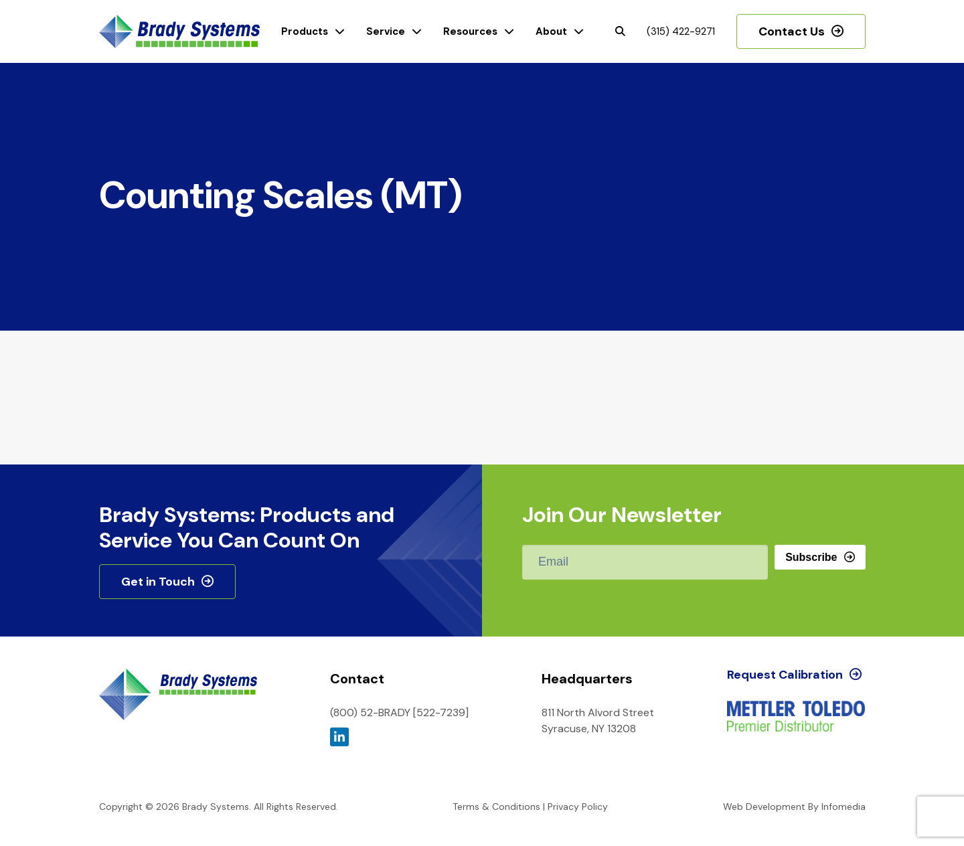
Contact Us (791, 31)
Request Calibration (785, 675)
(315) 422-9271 (681, 31)
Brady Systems (179, 32)
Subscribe (811, 557)
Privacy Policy (578, 806)
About (551, 31)
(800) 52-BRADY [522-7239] (399, 712)
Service (385, 31)
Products (304, 31)
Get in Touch (158, 582)
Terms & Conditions (496, 806)
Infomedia (843, 806)
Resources (470, 31)
